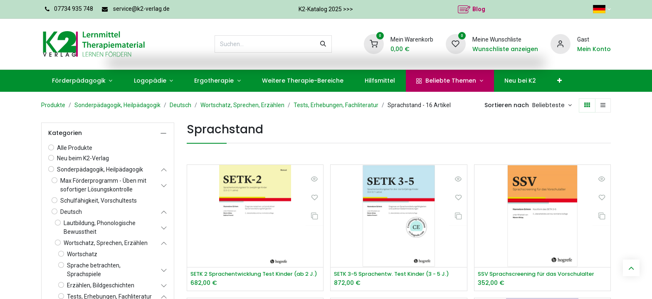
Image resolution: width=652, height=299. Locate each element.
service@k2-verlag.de (141, 8)
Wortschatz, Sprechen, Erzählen (242, 105)
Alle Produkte (74, 148)
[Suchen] (323, 44)
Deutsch (180, 105)
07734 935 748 (73, 8)
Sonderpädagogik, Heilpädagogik (117, 105)
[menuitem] (82, 81)
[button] (552, 105)
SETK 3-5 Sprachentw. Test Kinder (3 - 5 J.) (398, 274)
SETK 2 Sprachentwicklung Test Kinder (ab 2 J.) (255, 274)
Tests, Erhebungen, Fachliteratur (336, 105)
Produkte (53, 105)
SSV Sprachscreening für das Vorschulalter (542, 274)
